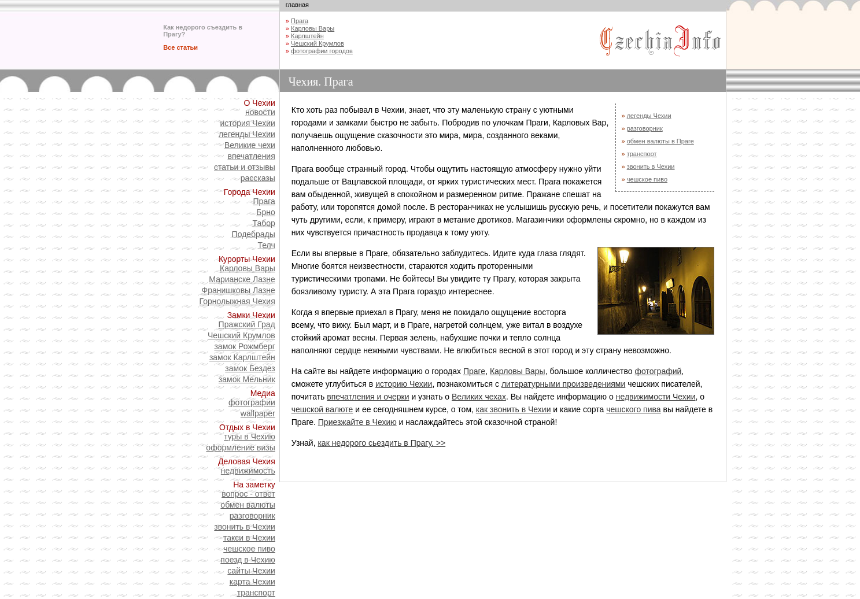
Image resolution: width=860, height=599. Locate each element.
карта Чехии (252, 581)
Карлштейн (307, 35)
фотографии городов (322, 50)
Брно (265, 212)
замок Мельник (247, 379)
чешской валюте (322, 409)
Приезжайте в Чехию (357, 422)
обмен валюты (247, 504)
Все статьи (180, 47)
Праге (474, 371)
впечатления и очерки (368, 396)
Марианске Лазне (242, 279)
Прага (264, 201)
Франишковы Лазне (238, 290)
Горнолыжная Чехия (237, 301)
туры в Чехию (249, 436)
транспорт (256, 592)
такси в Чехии (249, 537)
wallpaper (258, 413)
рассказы (258, 178)
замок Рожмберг (244, 346)
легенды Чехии (247, 134)
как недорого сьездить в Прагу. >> (381, 443)
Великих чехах (479, 396)
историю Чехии (403, 384)
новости (260, 112)
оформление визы (240, 447)
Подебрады (253, 234)
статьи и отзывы (244, 167)
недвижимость (248, 470)
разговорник (252, 515)
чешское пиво (249, 548)
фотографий (657, 371)
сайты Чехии (251, 570)
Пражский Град (247, 324)
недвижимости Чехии (656, 396)
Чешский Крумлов (241, 335)
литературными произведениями (563, 384)
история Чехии (247, 123)
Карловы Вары (247, 268)
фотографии (251, 402)
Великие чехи (249, 145)
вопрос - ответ (248, 493)
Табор (263, 223)
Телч (266, 245)
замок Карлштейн (242, 357)
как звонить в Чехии (513, 409)
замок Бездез (250, 368)
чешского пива (633, 409)
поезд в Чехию (247, 559)
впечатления (251, 156)
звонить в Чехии (244, 526)
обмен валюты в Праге (660, 141)
